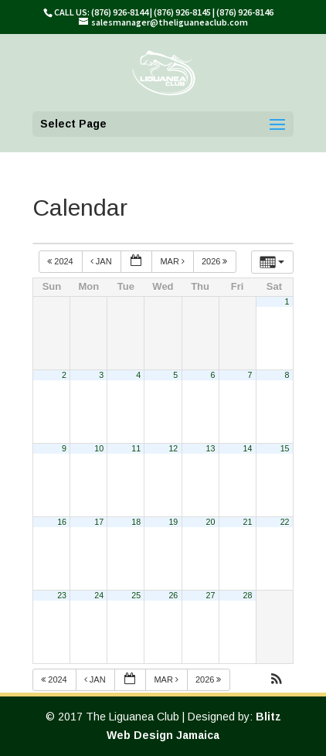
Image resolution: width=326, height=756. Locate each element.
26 (173, 595)
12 (173, 448)
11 (136, 448)
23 (61, 595)
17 (99, 521)
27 (210, 595)
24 (99, 595)
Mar (173, 261)
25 (136, 595)
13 (210, 448)
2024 (61, 261)
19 (173, 521)
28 (248, 595)
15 (285, 448)
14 (248, 448)
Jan (102, 261)
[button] (276, 680)
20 (210, 521)
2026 (216, 261)
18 (136, 521)
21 (248, 521)
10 (99, 448)
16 (61, 521)
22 (285, 521)
